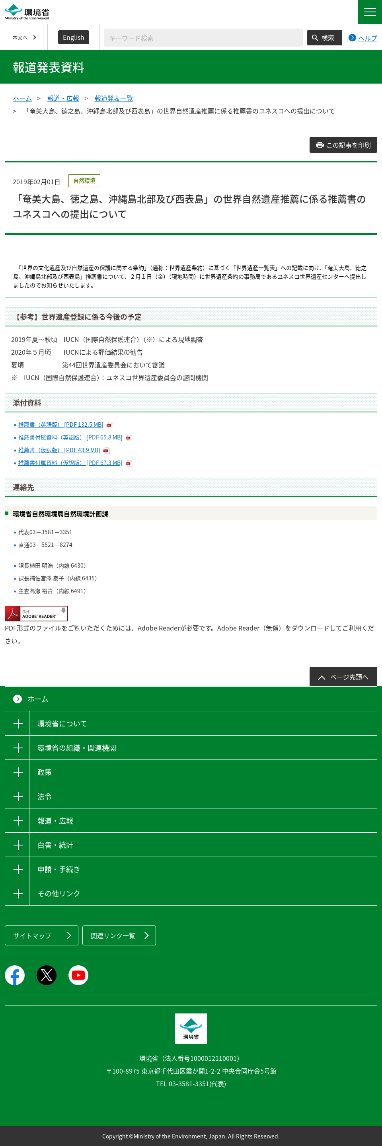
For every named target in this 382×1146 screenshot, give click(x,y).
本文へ (20, 37)
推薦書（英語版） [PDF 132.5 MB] (60, 424)
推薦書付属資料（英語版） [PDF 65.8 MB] (70, 437)
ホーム (22, 98)
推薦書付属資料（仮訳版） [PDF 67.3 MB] (70, 463)
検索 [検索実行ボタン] (328, 37)
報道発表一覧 (114, 98)
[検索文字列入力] (203, 38)
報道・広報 (63, 98)
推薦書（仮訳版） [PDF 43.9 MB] (59, 450)
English (73, 37)
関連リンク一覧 (113, 935)
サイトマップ (32, 935)
